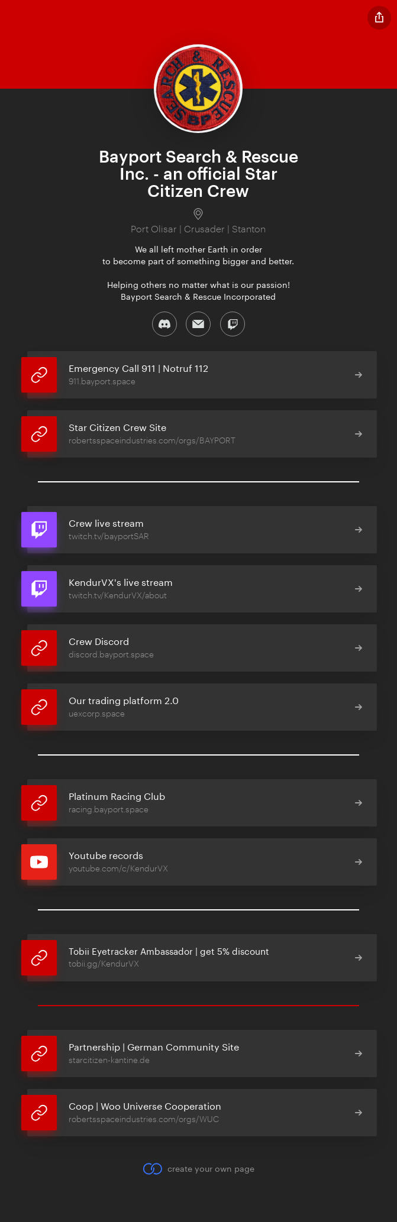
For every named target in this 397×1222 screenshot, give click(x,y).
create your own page (198, 1169)
